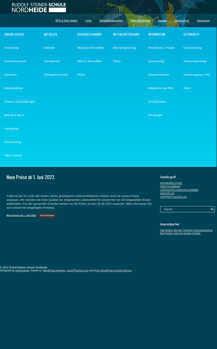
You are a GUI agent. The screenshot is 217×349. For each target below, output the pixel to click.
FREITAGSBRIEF (170, 186)
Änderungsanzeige (195, 61)
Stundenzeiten (157, 101)
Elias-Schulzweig (140, 20)
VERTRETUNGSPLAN (173, 197)
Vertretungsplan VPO (197, 74)
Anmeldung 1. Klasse (161, 47)
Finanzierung (12, 142)
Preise (81, 74)
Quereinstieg (156, 61)
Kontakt (162, 20)
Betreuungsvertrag (124, 47)
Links (88, 20)
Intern (187, 88)
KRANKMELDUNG (171, 183)
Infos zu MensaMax (89, 61)
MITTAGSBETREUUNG (126, 34)
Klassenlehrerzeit (15, 61)
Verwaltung (11, 128)
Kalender (49, 47)
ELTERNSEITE (191, 34)
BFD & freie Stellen (67, 20)
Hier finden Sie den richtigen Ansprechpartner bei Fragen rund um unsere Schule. (186, 232)
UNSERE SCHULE (14, 34)
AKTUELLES (50, 34)
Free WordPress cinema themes (113, 270)
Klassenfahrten (13, 88)
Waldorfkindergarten (111, 20)
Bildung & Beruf (14, 115)
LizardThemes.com (77, 270)
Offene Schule (13, 155)
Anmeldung (11, 47)
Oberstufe (10, 74)
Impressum (203, 20)
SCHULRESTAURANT (89, 34)
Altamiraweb (22, 270)
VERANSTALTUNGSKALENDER (179, 190)
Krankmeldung (193, 47)
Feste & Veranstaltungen (19, 101)
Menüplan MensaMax (90, 47)
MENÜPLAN (167, 193)
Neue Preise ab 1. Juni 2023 (30, 176)
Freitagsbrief (51, 61)
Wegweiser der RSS (161, 88)
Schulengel (155, 115)
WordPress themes (54, 270)
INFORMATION (156, 34)
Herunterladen (47, 215)
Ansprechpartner (158, 74)
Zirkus (117, 61)
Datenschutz (182, 20)
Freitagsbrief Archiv (56, 74)
